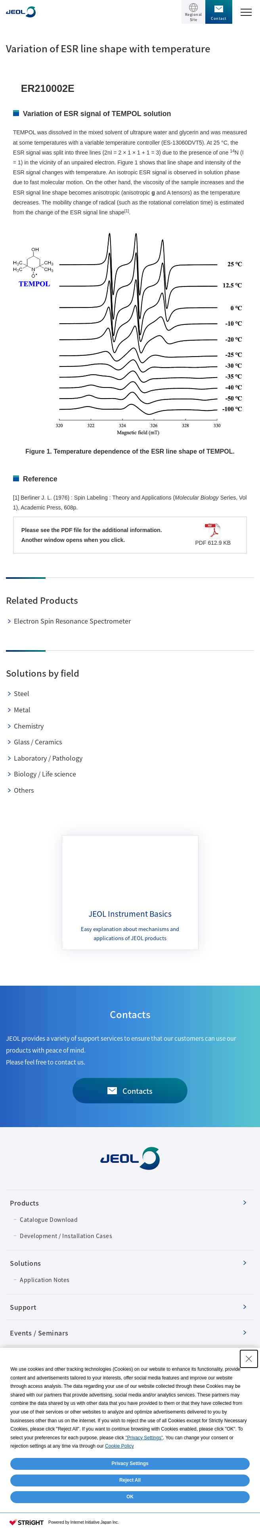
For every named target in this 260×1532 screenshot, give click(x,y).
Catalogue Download (49, 1219)
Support (23, 1307)
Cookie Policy (119, 1446)
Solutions (25, 1263)
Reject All (130, 1480)
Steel (21, 693)
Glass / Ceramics (38, 741)
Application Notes (45, 1280)
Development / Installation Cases (66, 1236)
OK (130, 1497)
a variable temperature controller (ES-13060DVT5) (142, 142)
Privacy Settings (129, 1463)
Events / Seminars (39, 1332)
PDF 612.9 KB (213, 534)
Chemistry (29, 726)
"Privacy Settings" (144, 1437)
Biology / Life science (45, 773)
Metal (22, 709)
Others (24, 790)
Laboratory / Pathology (48, 758)
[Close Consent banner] (249, 1359)
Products (24, 1203)
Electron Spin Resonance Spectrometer (72, 621)
